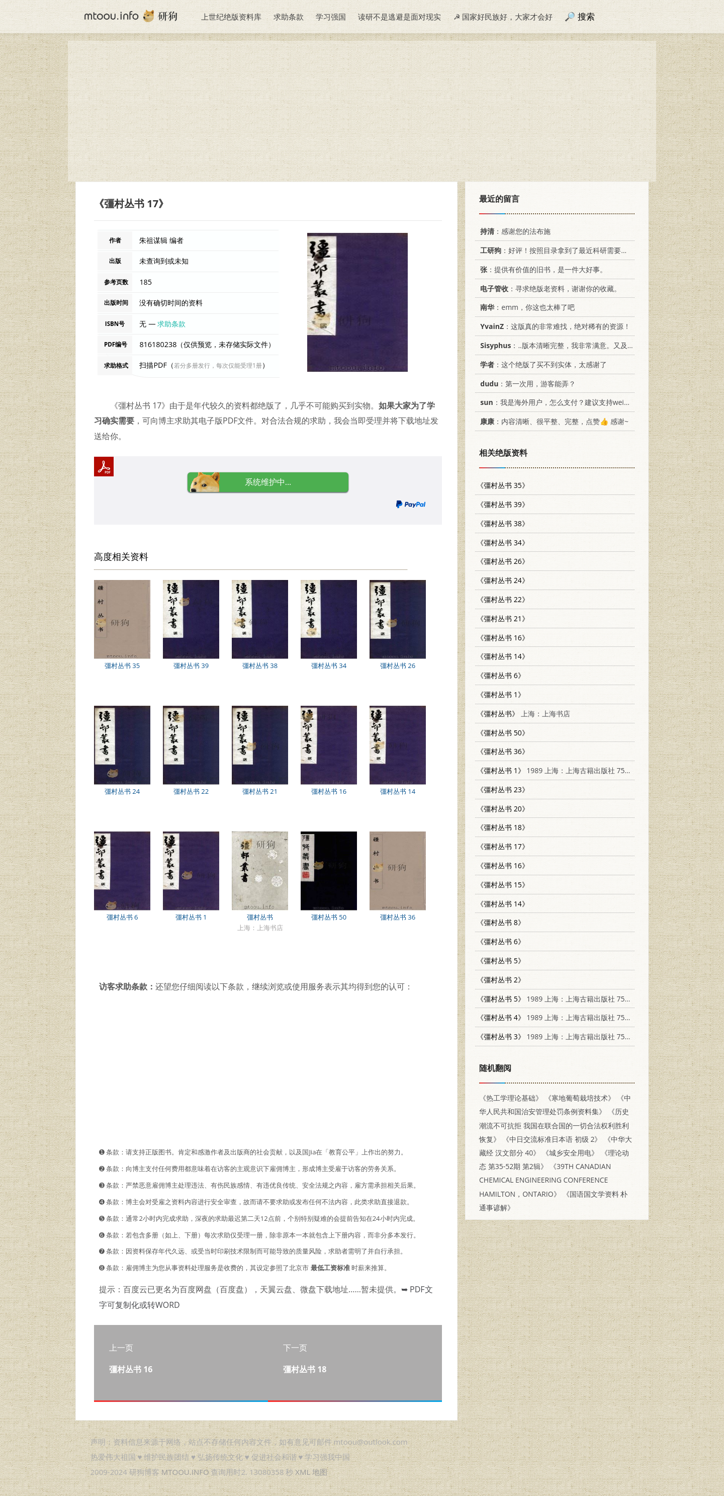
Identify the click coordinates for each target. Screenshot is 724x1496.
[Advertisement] (362, 111)
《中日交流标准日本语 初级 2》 (551, 1139)
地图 (319, 1472)
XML (302, 1472)
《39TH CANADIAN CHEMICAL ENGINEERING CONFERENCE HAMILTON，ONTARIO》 (545, 1179)
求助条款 (289, 17)
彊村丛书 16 (328, 791)
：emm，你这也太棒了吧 (526, 307)
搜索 (586, 16)
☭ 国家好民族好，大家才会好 (503, 17)
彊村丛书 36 (397, 917)
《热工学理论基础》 (510, 1098)
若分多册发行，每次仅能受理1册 (218, 365)
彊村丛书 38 (260, 665)
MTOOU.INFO (185, 1472)
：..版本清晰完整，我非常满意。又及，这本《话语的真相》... (590, 345)
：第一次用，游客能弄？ (526, 383)
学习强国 (331, 17)
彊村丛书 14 (397, 791)
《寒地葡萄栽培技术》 (580, 1098)
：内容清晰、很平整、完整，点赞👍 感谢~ (552, 421)
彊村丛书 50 (328, 917)
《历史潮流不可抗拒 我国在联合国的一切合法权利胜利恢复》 (554, 1125)
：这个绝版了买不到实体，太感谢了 (542, 364)
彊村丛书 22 (191, 791)
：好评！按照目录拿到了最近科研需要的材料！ (563, 250)
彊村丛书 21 (260, 791)
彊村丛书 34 (328, 665)
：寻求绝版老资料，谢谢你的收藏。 (549, 288)
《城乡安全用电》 (570, 1152)
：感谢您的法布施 (514, 231)
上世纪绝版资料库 (231, 17)
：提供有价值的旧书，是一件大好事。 (542, 269)
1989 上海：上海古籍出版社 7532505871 (567, 770)
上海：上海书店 (523, 713)
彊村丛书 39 (191, 665)
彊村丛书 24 (122, 791)
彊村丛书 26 (397, 665)
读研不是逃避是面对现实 (399, 17)
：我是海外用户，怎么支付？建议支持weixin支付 (562, 402)
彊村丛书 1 (191, 917)
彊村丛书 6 (122, 917)
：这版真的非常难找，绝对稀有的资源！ (553, 326)
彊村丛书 (260, 917)
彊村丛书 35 (122, 665)
